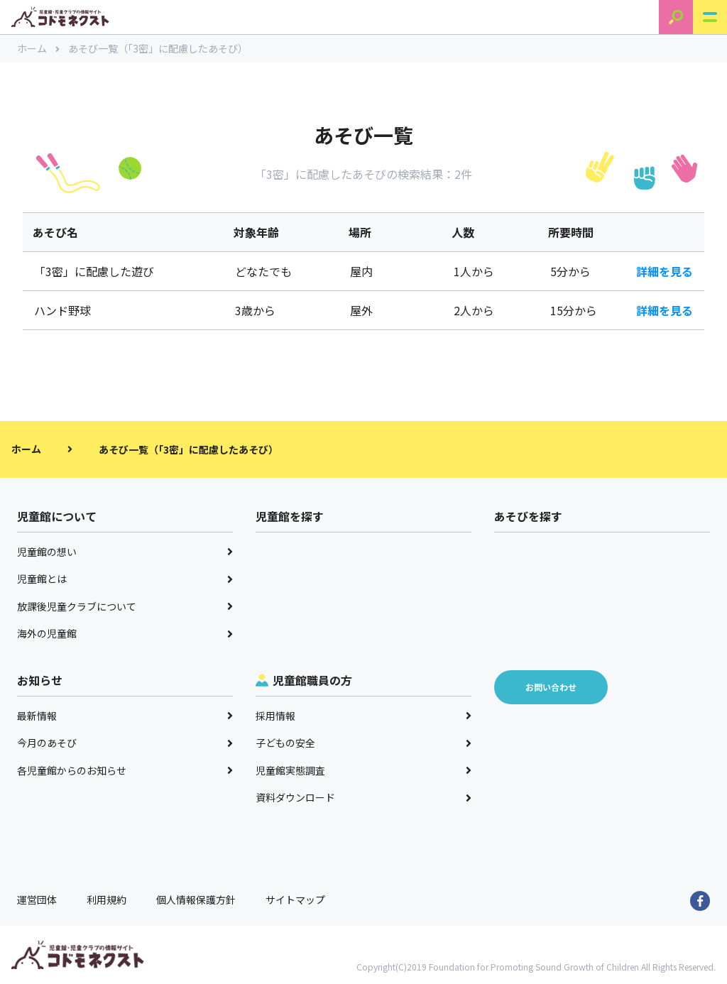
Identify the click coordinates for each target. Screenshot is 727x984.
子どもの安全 (363, 743)
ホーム (38, 48)
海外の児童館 (125, 633)
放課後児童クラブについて (125, 606)
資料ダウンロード (363, 797)
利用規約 (106, 899)
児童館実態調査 (363, 770)
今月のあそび (125, 743)
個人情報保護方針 (196, 899)
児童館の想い (125, 552)
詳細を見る (664, 271)
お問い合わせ (550, 687)
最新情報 (125, 716)
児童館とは (125, 579)
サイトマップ (295, 899)
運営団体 (37, 899)
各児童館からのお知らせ (125, 770)
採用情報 (363, 716)
